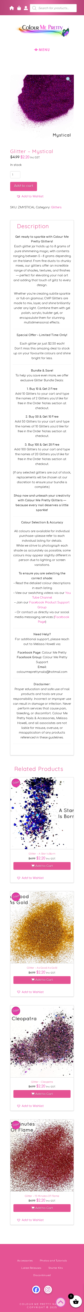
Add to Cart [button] (42, 866)
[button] (42, 49)
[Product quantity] (15, 174)
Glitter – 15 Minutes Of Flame (42, 1195)
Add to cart (23, 186)
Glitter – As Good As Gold (42, 967)
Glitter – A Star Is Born (42, 853)
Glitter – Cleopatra (42, 1081)
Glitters (56, 207)
